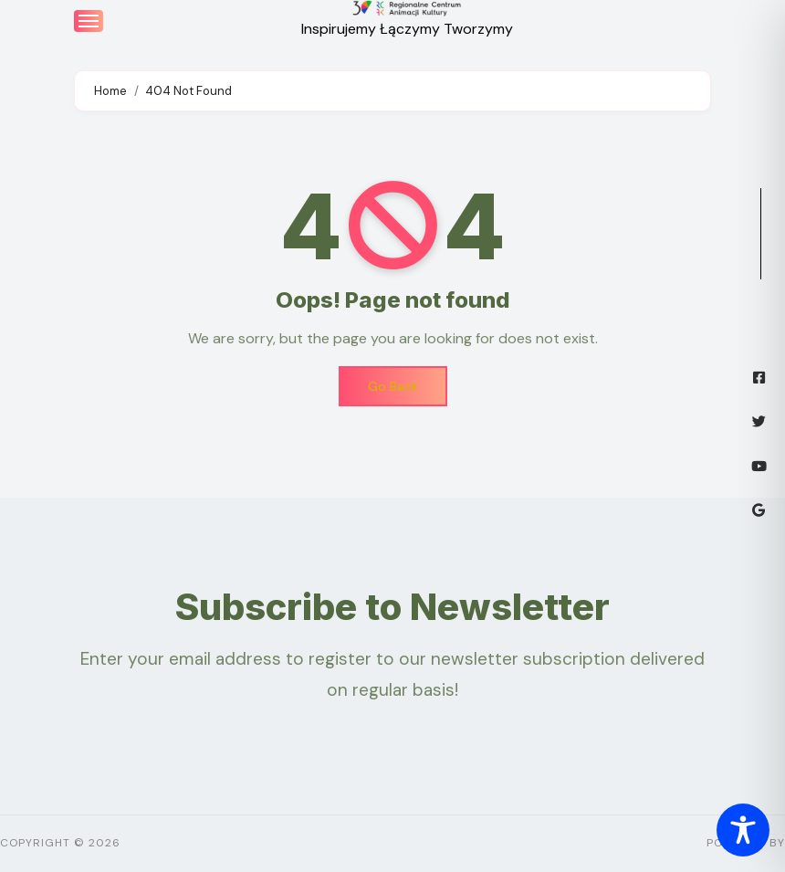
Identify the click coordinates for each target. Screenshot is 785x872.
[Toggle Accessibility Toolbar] (743, 830)
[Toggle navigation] (88, 21)
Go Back (393, 386)
